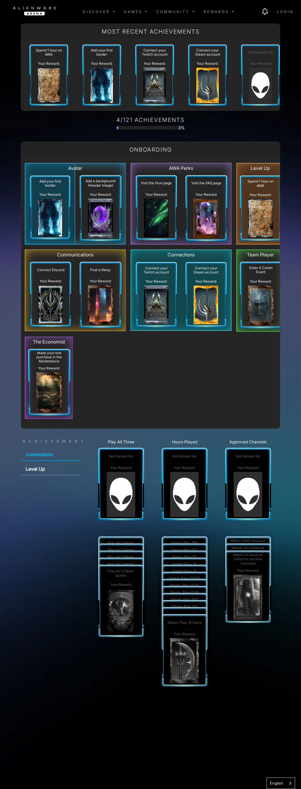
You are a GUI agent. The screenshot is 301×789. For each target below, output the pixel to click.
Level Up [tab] (35, 469)
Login (285, 11)
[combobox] (281, 783)
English (276, 783)
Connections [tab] (39, 455)
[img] (72, 12)
